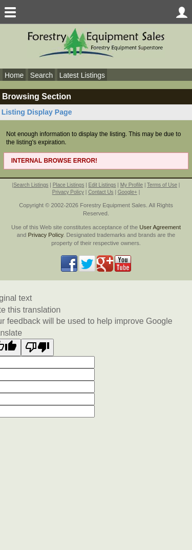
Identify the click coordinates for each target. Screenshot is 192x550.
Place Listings (68, 185)
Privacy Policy (68, 192)
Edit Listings (102, 185)
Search (41, 75)
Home (14, 75)
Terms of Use (162, 185)
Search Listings (30, 185)
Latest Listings (82, 75)
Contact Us (100, 192)
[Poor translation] (37, 347)
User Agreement (160, 227)
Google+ (127, 192)
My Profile (131, 185)
